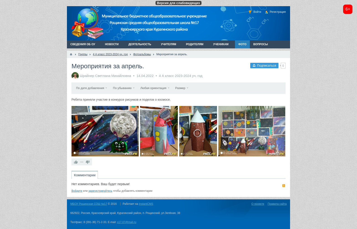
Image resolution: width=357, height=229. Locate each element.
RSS (284, 185)
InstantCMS (146, 203)
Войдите (76, 190)
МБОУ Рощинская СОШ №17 (88, 203)
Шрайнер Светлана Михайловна (105, 76)
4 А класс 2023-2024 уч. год (180, 76)
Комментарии (84, 175)
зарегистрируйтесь (100, 190)
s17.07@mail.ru (126, 222)
